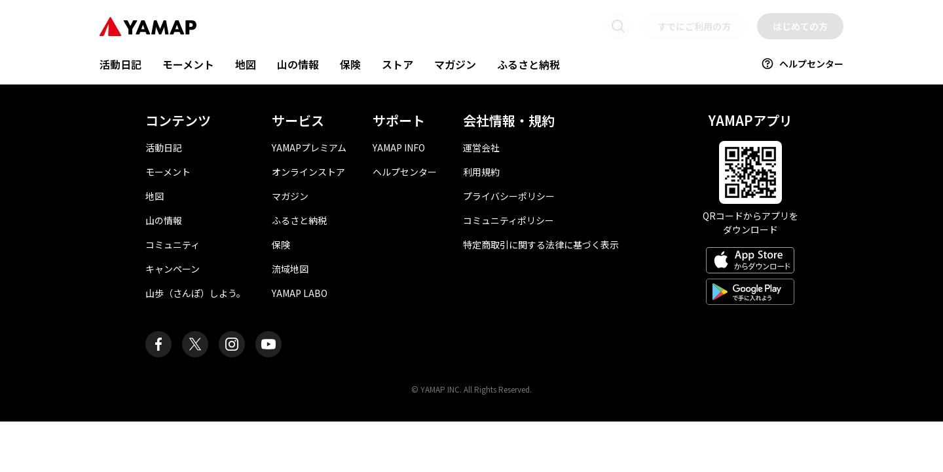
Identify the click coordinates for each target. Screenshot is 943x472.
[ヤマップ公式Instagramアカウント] (232, 344)
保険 (350, 64)
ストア (397, 64)
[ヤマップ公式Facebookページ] (158, 344)
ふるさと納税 (528, 64)
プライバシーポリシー (509, 196)
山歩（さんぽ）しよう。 (195, 293)
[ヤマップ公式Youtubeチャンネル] (268, 344)
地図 (245, 64)
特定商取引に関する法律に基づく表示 (541, 244)
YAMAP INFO (399, 147)
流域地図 (290, 268)
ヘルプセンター (802, 63)
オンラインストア (308, 171)
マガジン (455, 64)
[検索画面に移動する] (618, 26)
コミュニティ (172, 244)
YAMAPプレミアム (309, 147)
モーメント (188, 64)
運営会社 (481, 147)
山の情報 (298, 64)
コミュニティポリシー (508, 220)
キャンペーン (172, 268)
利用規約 (481, 171)
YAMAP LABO (299, 293)
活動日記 (120, 64)
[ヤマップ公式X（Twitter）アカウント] (195, 344)
